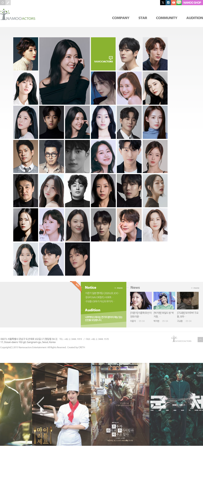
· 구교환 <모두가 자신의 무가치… (100, 301)
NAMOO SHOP (192, 2)
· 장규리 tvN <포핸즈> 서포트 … (99, 297)
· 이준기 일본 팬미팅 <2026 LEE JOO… (102, 293)
